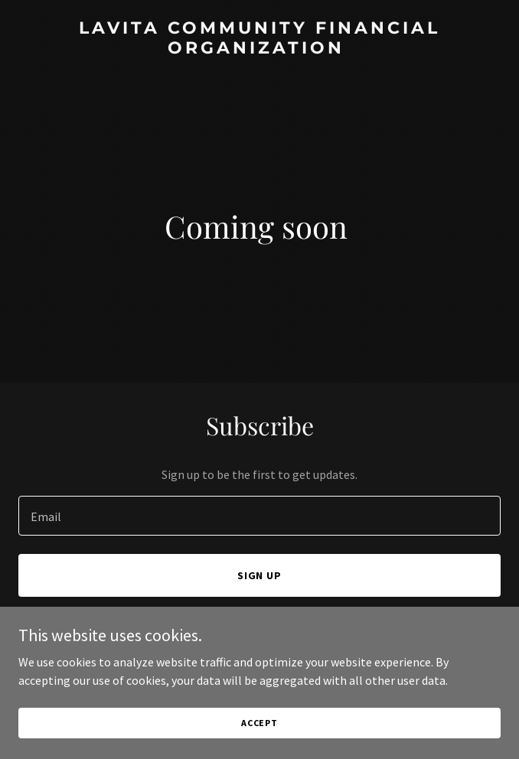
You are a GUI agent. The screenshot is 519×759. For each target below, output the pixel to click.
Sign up (259, 575)
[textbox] (259, 516)
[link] (259, 49)
